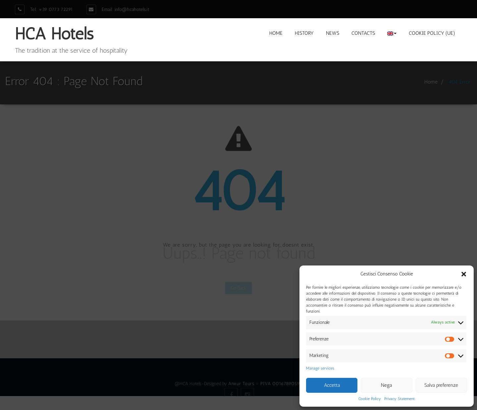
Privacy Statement (399, 398)
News (332, 33)
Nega (386, 385)
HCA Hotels (54, 34)
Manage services (320, 368)
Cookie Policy (369, 398)
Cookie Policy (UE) (432, 33)
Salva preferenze (441, 385)
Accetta (332, 385)
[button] (463, 274)
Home (276, 33)
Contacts (363, 33)
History (304, 33)
